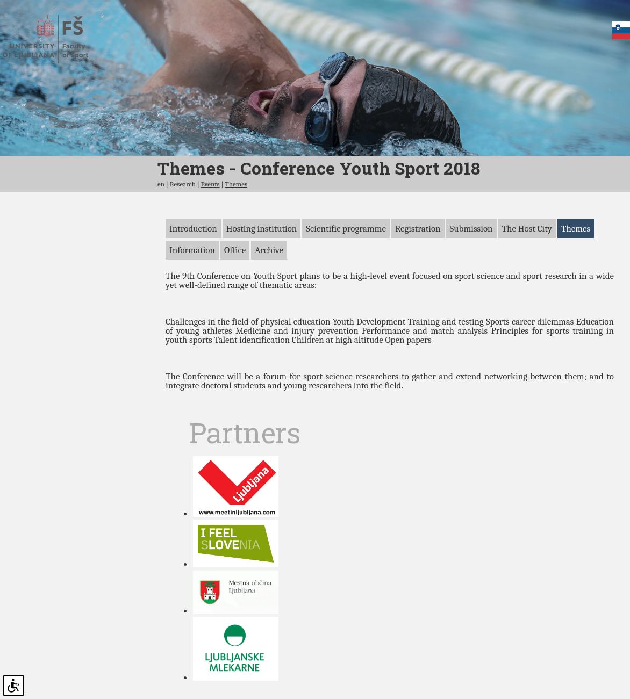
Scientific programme (346, 273)
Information (192, 295)
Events (210, 229)
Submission (471, 273)
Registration (418, 273)
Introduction (193, 273)
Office (235, 295)
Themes (236, 229)
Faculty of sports (55, 39)
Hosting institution (261, 273)
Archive (269, 295)
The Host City (527, 273)
